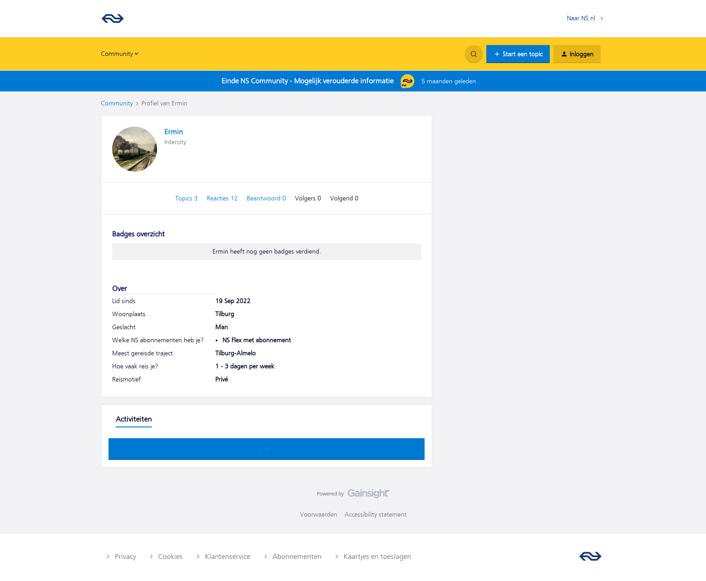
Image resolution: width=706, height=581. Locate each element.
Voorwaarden (318, 514)
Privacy (125, 557)
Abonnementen (296, 557)
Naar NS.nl (581, 18)
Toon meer (266, 446)
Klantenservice (227, 557)
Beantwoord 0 (267, 198)
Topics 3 (187, 198)
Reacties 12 (223, 198)
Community (117, 103)
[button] (518, 54)
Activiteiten (134, 419)
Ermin (173, 132)
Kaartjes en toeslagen (377, 557)
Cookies (170, 557)
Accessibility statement (375, 514)
